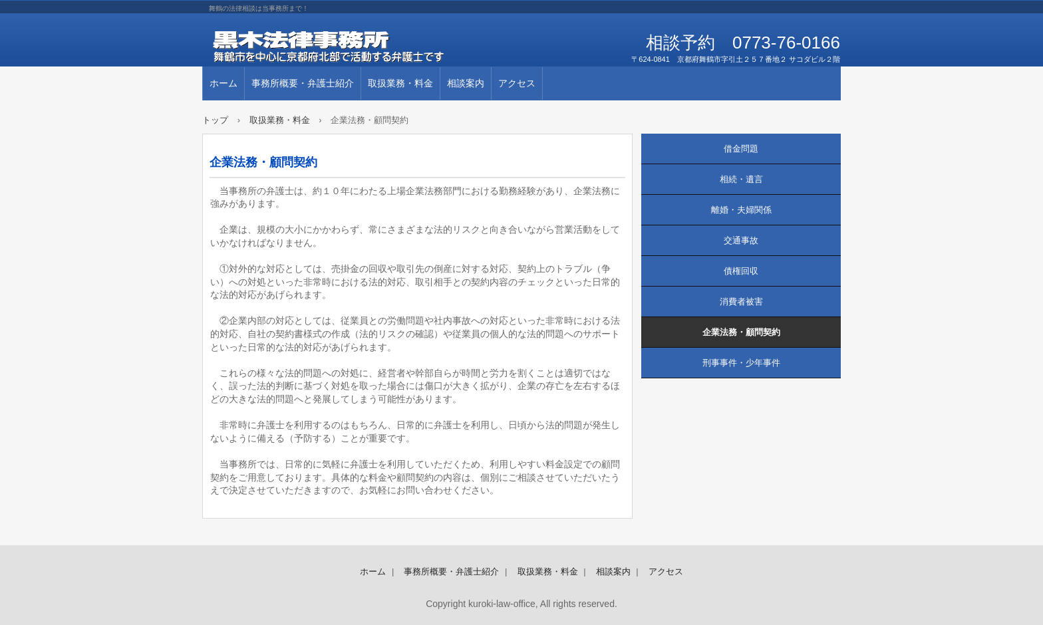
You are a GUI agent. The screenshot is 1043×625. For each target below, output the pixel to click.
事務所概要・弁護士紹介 (302, 83)
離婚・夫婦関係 (741, 210)
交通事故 (741, 240)
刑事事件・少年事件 (741, 363)
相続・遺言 (741, 179)
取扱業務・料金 (400, 83)
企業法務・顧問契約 (741, 332)
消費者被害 (741, 302)
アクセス (516, 83)
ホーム (223, 83)
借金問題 (741, 149)
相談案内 (465, 83)
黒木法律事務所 (355, 46)
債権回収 (741, 271)
